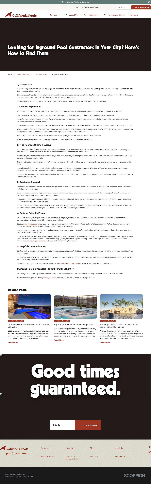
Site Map (31, 477)
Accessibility (9, 477)
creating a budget (30, 224)
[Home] (21, 14)
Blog (92, 448)
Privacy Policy (21, 477)
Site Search (120, 456)
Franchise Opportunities (90, 7)
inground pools (64, 129)
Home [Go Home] (10, 74)
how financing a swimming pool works (39, 241)
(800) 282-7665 (16, 453)
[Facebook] (150, 447)
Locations (70, 448)
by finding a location (48, 278)
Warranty (94, 456)
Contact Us (46, 448)
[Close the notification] (149, 2)
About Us (119, 448)
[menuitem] (58, 15)
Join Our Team (47, 456)
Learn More (86, 2)
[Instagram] (150, 452)
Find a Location (142, 7)
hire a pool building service (70, 263)
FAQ (77, 7)
